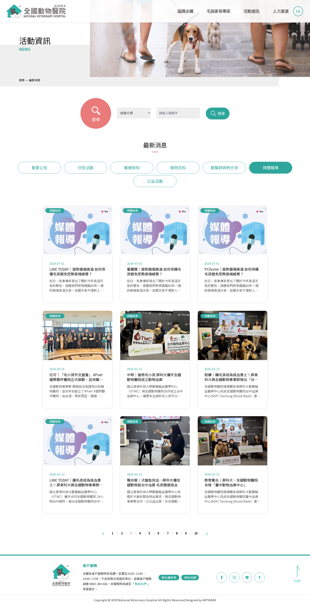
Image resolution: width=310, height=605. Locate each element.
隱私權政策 (169, 577)
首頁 (22, 80)
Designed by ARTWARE (200, 600)
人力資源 (281, 11)
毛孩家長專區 (218, 11)
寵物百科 (178, 167)
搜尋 (218, 113)
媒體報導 (271, 167)
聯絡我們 (141, 584)
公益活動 (155, 181)
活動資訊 (251, 11)
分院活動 (86, 167)
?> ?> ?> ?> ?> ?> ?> (134, 113)
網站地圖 (190, 577)
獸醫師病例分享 (224, 167)
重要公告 (39, 167)
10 (196, 533)
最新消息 (34, 80)
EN (298, 11)
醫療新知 (132, 167)
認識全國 (185, 11)
